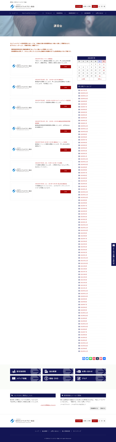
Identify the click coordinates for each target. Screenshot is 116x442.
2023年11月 (84, 194)
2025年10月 (84, 131)
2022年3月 (83, 249)
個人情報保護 (66, 431)
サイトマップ (77, 431)
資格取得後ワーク (73, 13)
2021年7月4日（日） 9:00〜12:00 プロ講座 (48, 163)
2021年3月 (83, 282)
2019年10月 (84, 315)
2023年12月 (84, 192)
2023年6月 (83, 208)
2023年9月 (83, 200)
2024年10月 (84, 164)
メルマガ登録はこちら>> (48, 405)
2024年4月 (83, 181)
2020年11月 (84, 293)
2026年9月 (83, 101)
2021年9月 (83, 266)
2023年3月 (83, 216)
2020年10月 (84, 296)
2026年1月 (83, 123)
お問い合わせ (99, 13)
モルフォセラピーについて (29, 13)
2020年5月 (83, 310)
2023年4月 (83, 214)
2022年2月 (83, 252)
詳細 (65, 66)
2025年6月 (83, 142)
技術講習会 (60, 13)
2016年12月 (84, 323)
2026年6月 (83, 109)
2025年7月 (83, 139)
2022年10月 (84, 230)
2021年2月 (83, 285)
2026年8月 (83, 104)
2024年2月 (83, 186)
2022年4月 (83, 247)
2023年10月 (84, 197)
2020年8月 (83, 301)
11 (104, 67)
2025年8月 (83, 137)
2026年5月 (83, 112)
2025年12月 (84, 126)
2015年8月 (83, 348)
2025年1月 (83, 156)
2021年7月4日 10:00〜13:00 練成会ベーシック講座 (51, 142)
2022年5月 (83, 244)
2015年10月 (84, 345)
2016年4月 (83, 340)
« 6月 (83, 79)
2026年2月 (83, 120)
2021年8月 (83, 269)
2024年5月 (83, 178)
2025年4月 (83, 148)
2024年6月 (83, 175)
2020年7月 (83, 304)
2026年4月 (83, 115)
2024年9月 (83, 167)
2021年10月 (84, 263)
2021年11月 (84, 260)
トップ (13, 13)
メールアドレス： (65, 404)
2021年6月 (83, 274)
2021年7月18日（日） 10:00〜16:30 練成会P (49, 79)
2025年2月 (83, 153)
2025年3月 (83, 150)
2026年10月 (84, 98)
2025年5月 (83, 145)
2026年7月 (83, 106)
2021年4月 (83, 280)
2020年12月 (84, 290)
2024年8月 (83, 170)
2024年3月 (83, 183)
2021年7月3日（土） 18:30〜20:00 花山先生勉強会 (51, 183)
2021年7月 (83, 271)
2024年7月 (83, 172)
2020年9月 (83, 299)
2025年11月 (84, 128)
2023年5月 (83, 211)
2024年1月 (83, 189)
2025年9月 (83, 134)
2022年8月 (83, 236)
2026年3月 (83, 117)
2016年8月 (83, 329)
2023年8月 (83, 203)
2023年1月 (83, 222)
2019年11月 (84, 313)
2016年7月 (83, 332)
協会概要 (44, 431)
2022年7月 (83, 238)
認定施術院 (87, 13)
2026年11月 (84, 96)
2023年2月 (83, 219)
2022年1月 (83, 255)
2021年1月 (83, 288)
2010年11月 (84, 351)
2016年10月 (84, 326)
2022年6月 (83, 241)
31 (100, 76)
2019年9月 (83, 318)
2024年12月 (84, 159)
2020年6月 (83, 307)
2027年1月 (83, 90)
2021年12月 (84, 258)
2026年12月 (84, 93)
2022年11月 (84, 227)
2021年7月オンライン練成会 (44, 58)
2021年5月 (83, 277)
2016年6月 (83, 334)
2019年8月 (83, 321)
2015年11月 (84, 343)
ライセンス (49, 13)
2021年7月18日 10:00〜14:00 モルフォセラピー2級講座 (53, 100)
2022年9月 (83, 233)
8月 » (99, 79)
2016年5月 (83, 337)
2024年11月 (84, 161)
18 (104, 70)
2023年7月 (83, 205)
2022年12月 (84, 225)
